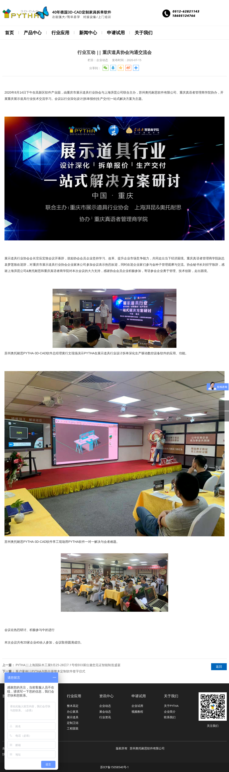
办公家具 (72, 711)
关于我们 (144, 33)
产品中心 (33, 33)
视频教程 (137, 711)
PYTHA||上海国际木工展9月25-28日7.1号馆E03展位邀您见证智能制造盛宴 (68, 664)
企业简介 (170, 711)
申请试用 (116, 33)
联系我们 (170, 717)
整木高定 (72, 705)
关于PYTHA (171, 705)
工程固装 (72, 728)
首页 (9, 33)
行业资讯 (105, 717)
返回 (219, 666)
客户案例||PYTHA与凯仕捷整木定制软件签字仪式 (50, 671)
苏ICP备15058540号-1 (114, 767)
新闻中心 (88, 33)
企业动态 (105, 705)
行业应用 (60, 33)
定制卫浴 (72, 722)
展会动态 (105, 711)
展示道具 (72, 717)
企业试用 (137, 705)
